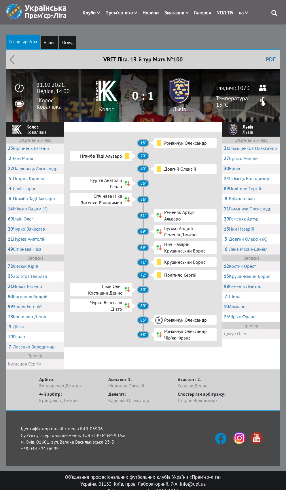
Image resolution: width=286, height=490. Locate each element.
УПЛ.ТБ (225, 13)
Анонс (49, 42)
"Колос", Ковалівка (49, 103)
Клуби (89, 13)
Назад (12, 59)
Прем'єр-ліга (119, 13)
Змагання (174, 13)
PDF (271, 59)
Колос (106, 109)
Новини (151, 13)
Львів (179, 109)
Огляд (67, 42)
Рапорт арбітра (23, 41)
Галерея (202, 13)
